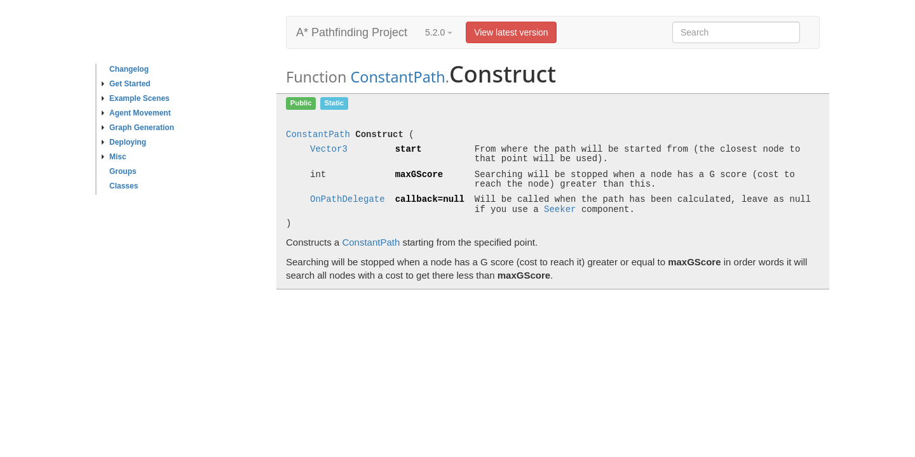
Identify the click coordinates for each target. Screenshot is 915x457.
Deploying (124, 142)
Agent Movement (136, 113)
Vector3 (329, 149)
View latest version (511, 32)
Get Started (126, 83)
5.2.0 (438, 32)
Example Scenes (136, 98)
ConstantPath (397, 77)
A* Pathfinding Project (351, 32)
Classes (123, 186)
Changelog (129, 69)
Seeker (560, 210)
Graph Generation (138, 127)
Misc (114, 156)
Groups (123, 171)
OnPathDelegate (347, 200)
